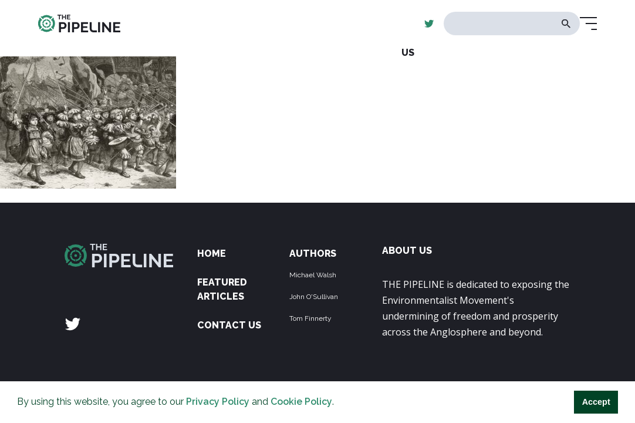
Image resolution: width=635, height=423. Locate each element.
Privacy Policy (217, 401)
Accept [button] (596, 402)
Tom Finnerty (310, 318)
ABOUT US (407, 250)
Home (211, 253)
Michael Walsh (312, 275)
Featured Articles (222, 289)
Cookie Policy (301, 401)
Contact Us (229, 325)
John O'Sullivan (313, 297)
